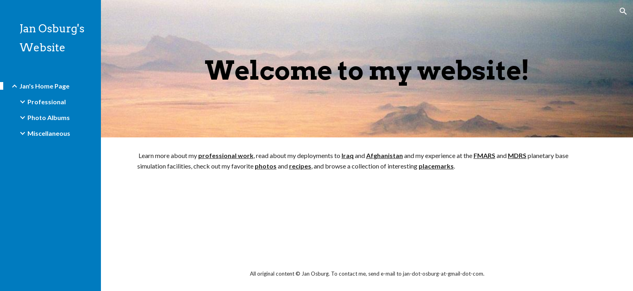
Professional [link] (46, 101)
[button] (623, 11)
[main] (367, 69)
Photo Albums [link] (48, 117)
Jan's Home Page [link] (44, 86)
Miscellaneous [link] (48, 133)
